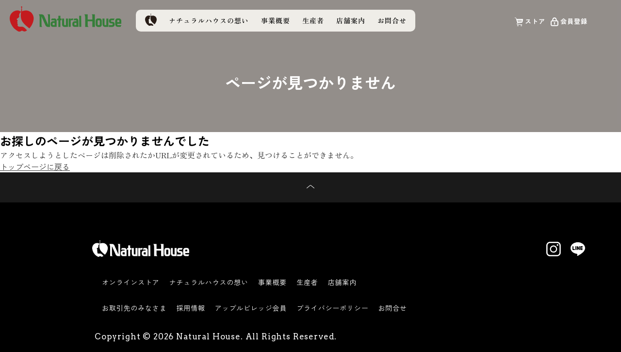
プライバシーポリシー (332, 308)
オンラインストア (131, 282)
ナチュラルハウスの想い (209, 20)
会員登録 (574, 21)
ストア (535, 21)
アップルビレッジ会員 (251, 308)
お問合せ (392, 20)
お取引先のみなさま (134, 308)
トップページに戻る (35, 166)
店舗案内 (350, 20)
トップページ (151, 20)
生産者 (313, 20)
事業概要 (275, 20)
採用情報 (191, 308)
